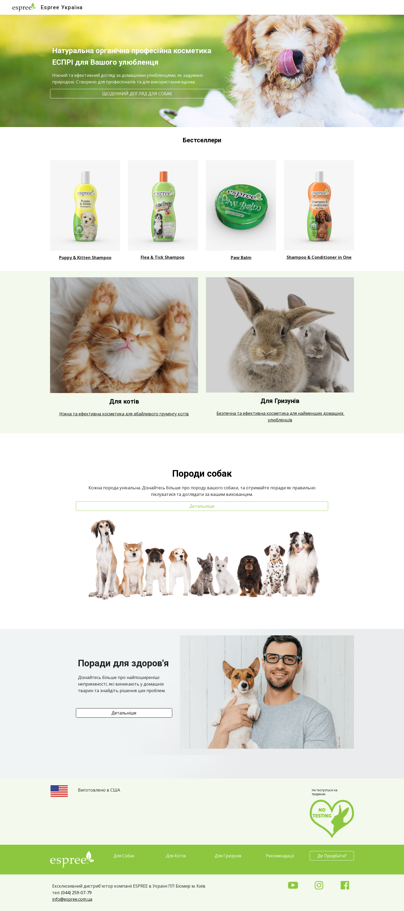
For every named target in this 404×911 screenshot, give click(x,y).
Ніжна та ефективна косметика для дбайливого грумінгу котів (124, 414)
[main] (137, 59)
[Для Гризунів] (228, 856)
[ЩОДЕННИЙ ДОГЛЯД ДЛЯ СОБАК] (137, 94)
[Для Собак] (124, 856)
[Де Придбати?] (332, 856)
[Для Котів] (176, 856)
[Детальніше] (202, 506)
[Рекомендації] (280, 856)
